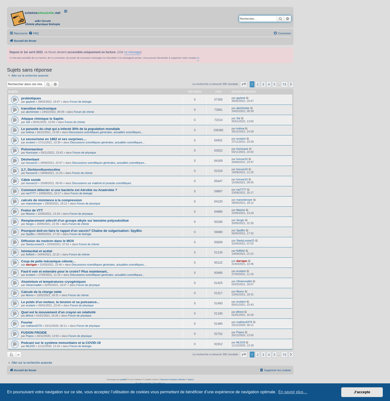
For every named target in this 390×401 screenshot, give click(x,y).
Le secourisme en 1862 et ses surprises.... (54, 139)
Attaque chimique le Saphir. (42, 118)
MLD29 (30, 346)
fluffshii (30, 254)
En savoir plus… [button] (292, 392)
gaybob (30, 101)
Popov (30, 335)
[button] (243, 84)
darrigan (31, 264)
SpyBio (30, 234)
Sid (28, 121)
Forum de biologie (81, 101)
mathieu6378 (34, 325)
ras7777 (31, 193)
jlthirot (29, 315)
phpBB (123, 379)
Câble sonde (31, 180)
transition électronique (38, 108)
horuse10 (31, 162)
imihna (30, 132)
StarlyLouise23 (35, 244)
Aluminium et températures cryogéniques (53, 281)
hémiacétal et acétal (36, 251)
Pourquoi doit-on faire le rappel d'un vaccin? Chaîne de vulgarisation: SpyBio (81, 231)
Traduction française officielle (172, 379)
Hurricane (32, 152)
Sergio (30, 223)
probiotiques (31, 98)
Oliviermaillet (34, 284)
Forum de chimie (84, 111)
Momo (30, 295)
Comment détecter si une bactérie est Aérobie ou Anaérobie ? (69, 190)
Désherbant (30, 159)
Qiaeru (191, 379)
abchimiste (32, 111)
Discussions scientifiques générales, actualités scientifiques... (106, 132)
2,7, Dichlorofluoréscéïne (40, 169)
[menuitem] (34, 33)
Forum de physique (84, 152)
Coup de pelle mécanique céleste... (48, 261)
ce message (132, 52)
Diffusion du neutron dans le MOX (47, 241)
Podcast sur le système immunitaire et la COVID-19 (61, 343)
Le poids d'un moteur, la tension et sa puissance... (60, 302)
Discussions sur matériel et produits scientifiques (101, 183)
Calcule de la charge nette (41, 292)
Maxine (30, 213)
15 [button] (284, 84)
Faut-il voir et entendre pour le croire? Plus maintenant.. (64, 271)
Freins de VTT (32, 210)
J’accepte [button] (362, 392)
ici (198, 57)
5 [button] (274, 84)
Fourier (26, 322)
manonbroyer (34, 203)
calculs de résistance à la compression (51, 200)
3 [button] (263, 84)
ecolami (30, 142)
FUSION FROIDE (34, 332)
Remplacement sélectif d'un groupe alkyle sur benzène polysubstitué (75, 220)
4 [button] (269, 84)
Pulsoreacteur (32, 149)
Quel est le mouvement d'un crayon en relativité (58, 312)
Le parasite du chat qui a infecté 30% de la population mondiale (70, 129)
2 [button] (257, 84)
